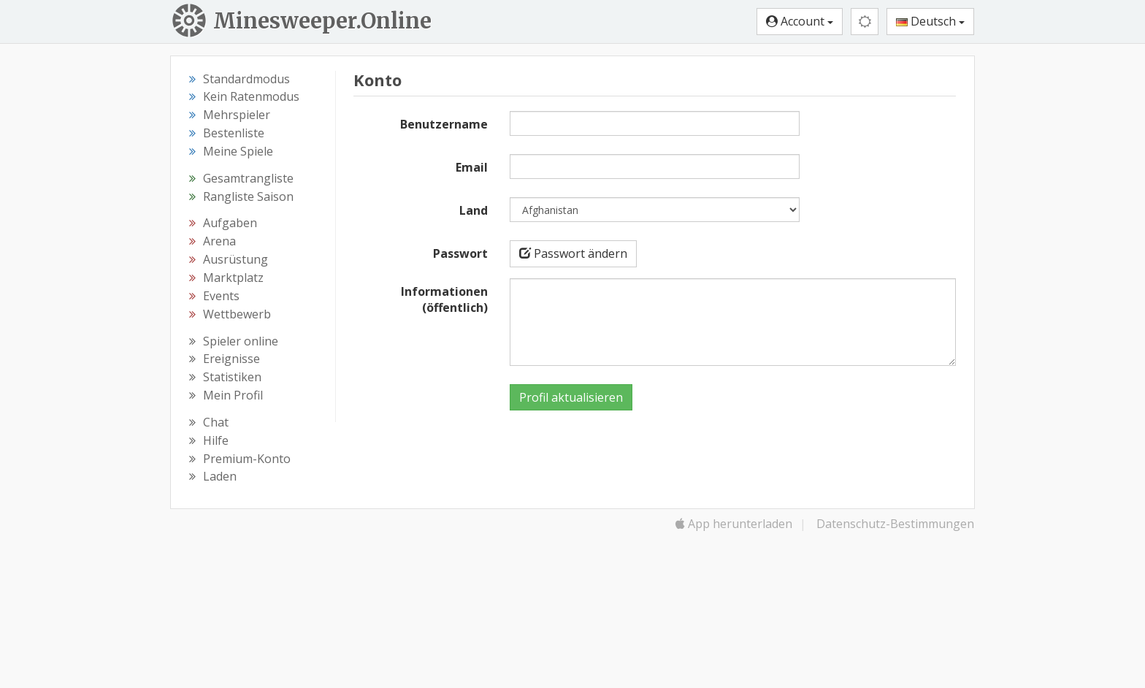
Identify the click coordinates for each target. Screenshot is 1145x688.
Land (473, 210)
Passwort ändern (573, 253)
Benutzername (444, 124)
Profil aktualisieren (571, 397)
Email (472, 167)
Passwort (460, 253)
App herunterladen (733, 524)
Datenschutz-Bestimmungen (895, 524)
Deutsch (930, 21)
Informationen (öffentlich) (444, 299)
